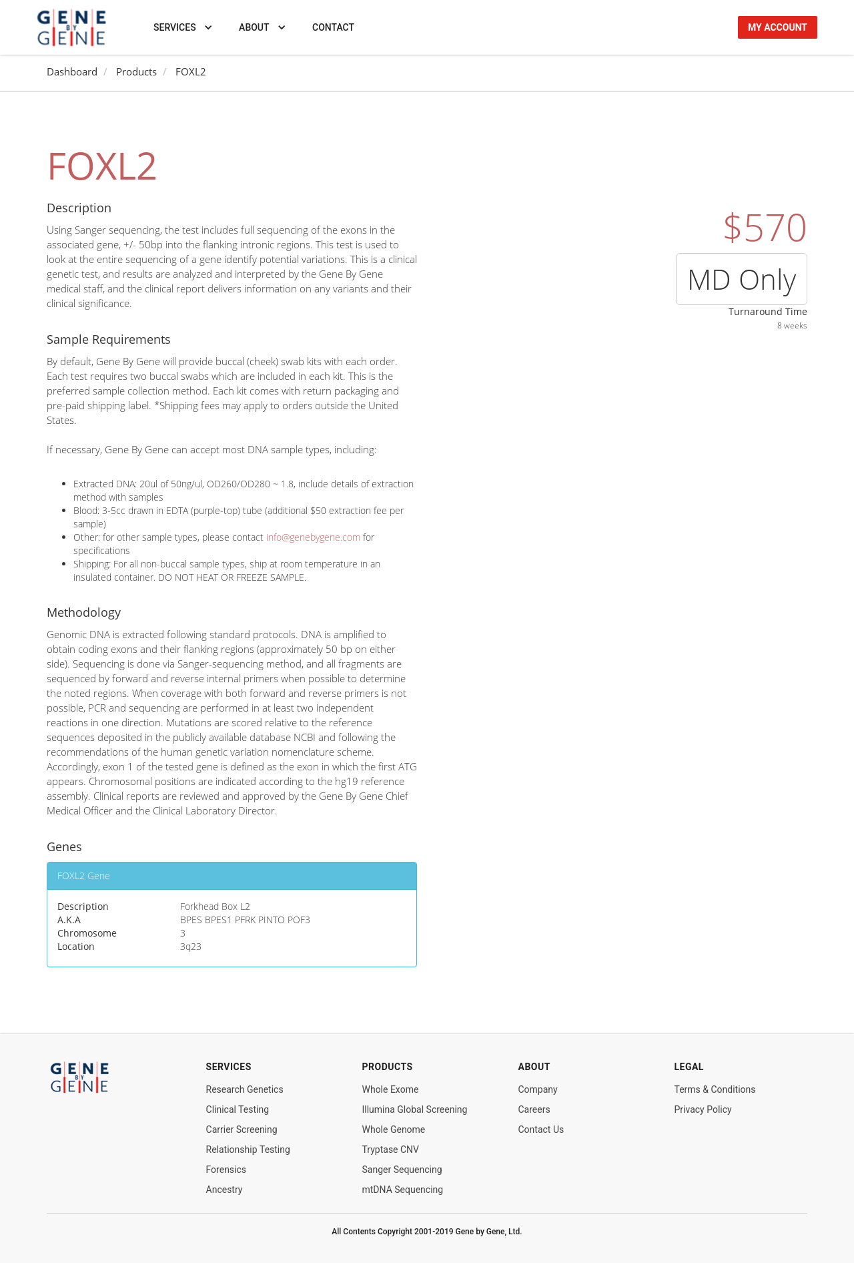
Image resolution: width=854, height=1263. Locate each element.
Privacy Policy (702, 1109)
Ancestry (224, 1189)
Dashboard (72, 72)
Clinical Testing (238, 1109)
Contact (333, 27)
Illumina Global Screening (415, 1109)
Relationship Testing (248, 1149)
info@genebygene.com (313, 537)
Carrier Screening (242, 1129)
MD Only (741, 279)
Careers (534, 1109)
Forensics (226, 1169)
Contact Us (541, 1129)
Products (136, 72)
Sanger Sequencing (402, 1169)
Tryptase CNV (391, 1149)
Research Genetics (245, 1089)
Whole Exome (390, 1089)
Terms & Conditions (714, 1089)
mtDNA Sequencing (403, 1189)
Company (537, 1089)
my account (777, 27)
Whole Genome (394, 1129)
